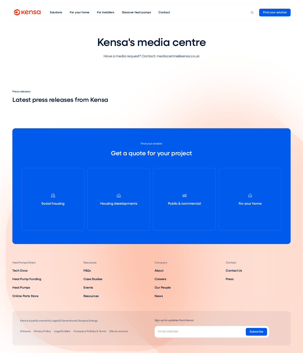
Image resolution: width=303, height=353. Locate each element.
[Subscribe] (256, 332)
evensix (123, 331)
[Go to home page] (27, 12)
